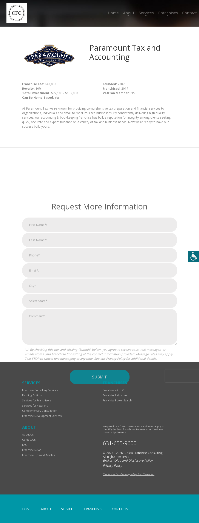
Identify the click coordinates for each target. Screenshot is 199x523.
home (26, 509)
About (128, 12)
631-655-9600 (119, 443)
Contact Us (28, 440)
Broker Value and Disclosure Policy (128, 460)
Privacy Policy (115, 408)
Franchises (168, 12)
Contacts (120, 509)
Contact (189, 12)
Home (113, 12)
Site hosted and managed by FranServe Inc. (128, 474)
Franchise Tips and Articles (38, 455)
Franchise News (31, 450)
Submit (99, 426)
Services (146, 12)
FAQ (24, 445)
